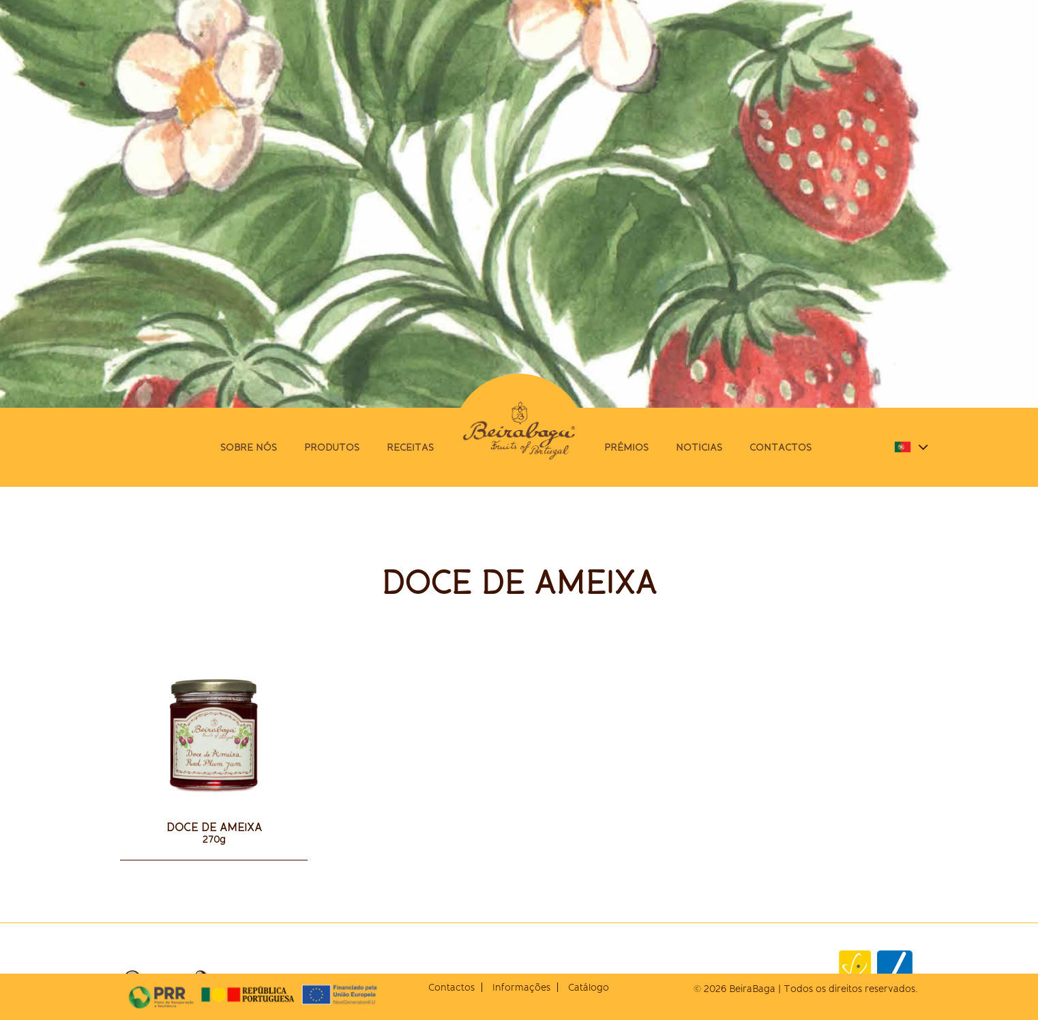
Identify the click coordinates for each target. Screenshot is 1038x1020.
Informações (521, 987)
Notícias (699, 447)
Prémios (626, 447)
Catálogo (588, 987)
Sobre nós (248, 447)
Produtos (331, 447)
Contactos (781, 447)
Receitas (410, 447)
